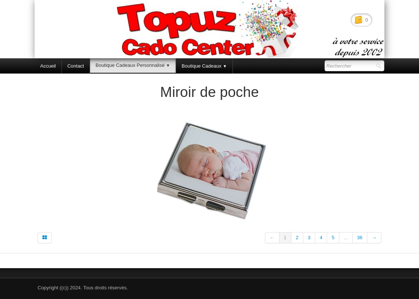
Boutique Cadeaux (204, 66)
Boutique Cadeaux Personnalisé (133, 65)
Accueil (48, 66)
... (346, 237)
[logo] (59, 25)
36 (359, 237)
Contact (75, 66)
